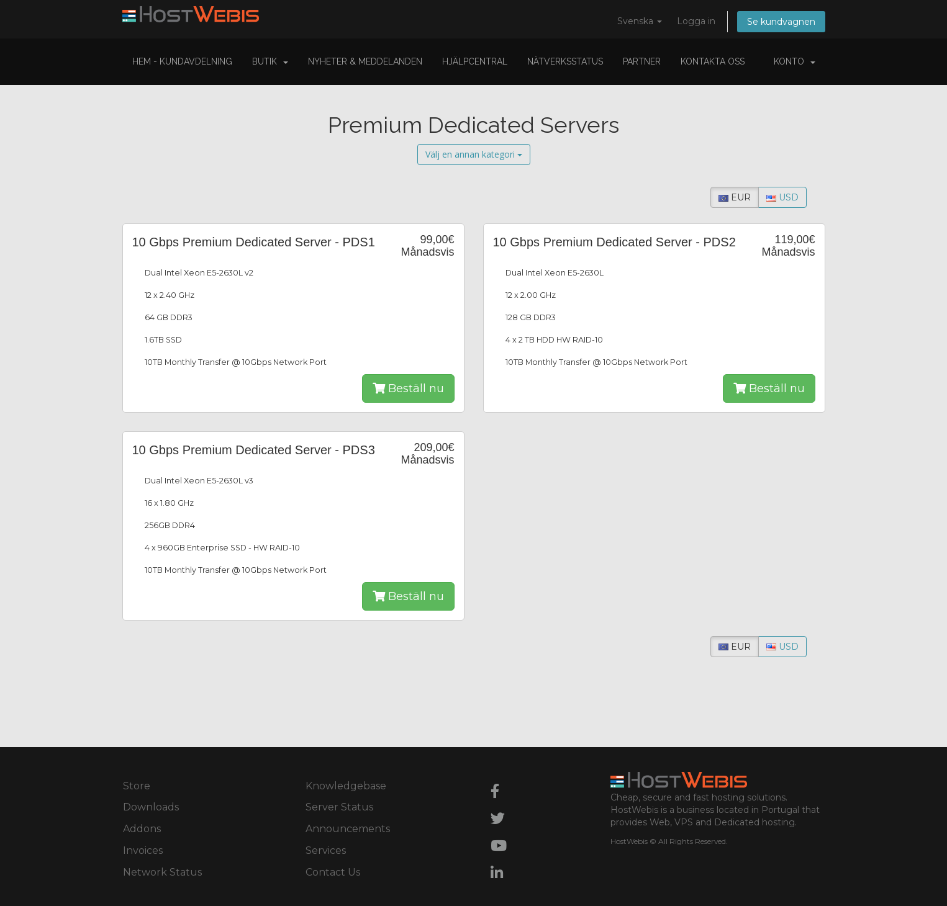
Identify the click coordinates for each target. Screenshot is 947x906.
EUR (734, 197)
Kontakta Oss (713, 61)
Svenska (639, 21)
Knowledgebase (346, 786)
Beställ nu (408, 388)
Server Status (339, 807)
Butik (270, 61)
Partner (642, 61)
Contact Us (333, 872)
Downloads (151, 807)
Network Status (162, 872)
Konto (794, 61)
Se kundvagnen (781, 21)
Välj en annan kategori (473, 154)
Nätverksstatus (565, 61)
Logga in (696, 21)
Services (326, 850)
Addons (142, 829)
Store (136, 786)
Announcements (348, 829)
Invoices (143, 850)
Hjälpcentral (474, 61)
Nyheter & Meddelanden (365, 61)
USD (782, 197)
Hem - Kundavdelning (182, 61)
